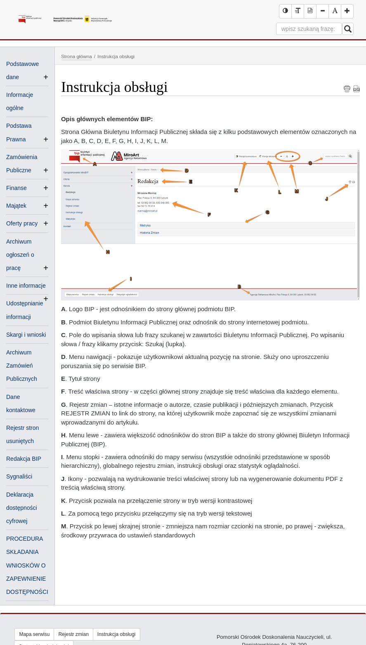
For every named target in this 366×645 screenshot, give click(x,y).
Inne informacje (26, 286)
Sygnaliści (19, 476)
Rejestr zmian (73, 634)
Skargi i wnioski (26, 334)
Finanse (16, 188)
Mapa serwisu (34, 634)
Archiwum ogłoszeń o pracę (20, 255)
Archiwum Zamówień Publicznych (21, 365)
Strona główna (76, 56)
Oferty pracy (22, 223)
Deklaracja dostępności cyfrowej (21, 507)
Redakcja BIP (23, 458)
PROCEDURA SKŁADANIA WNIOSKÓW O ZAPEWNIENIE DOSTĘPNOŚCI (27, 565)
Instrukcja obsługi (116, 634)
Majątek (16, 206)
